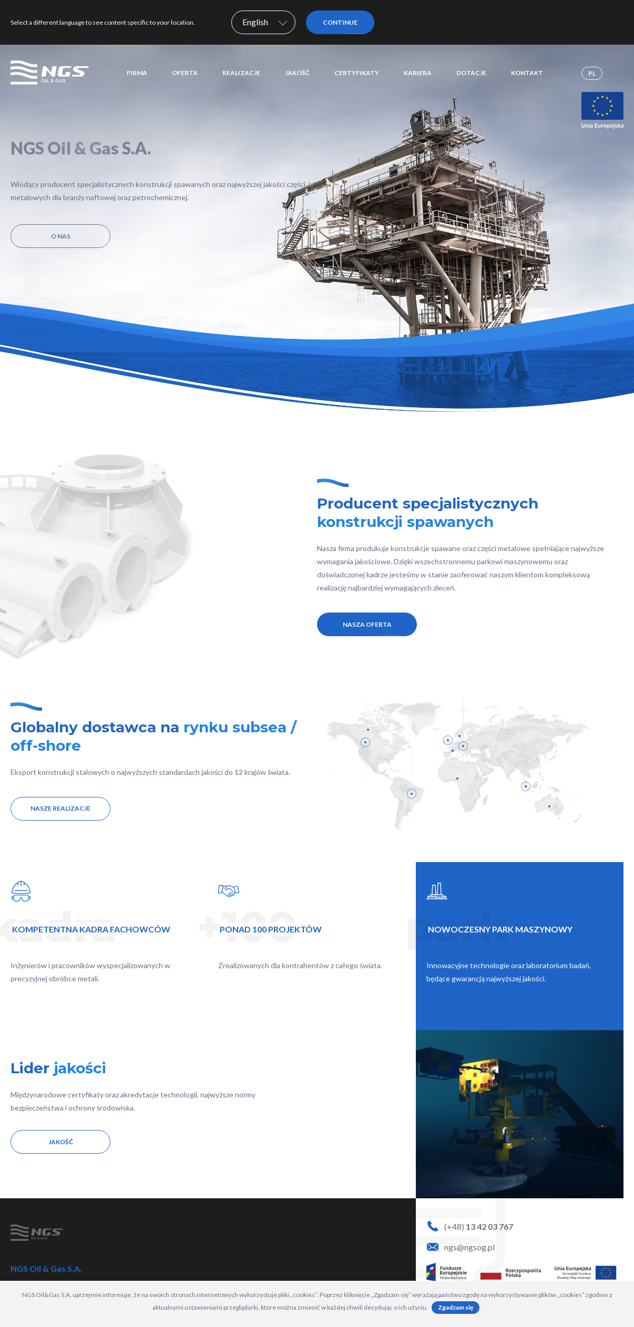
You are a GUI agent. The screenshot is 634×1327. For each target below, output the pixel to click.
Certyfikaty (356, 73)
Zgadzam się (455, 1307)
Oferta (185, 73)
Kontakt (527, 73)
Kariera (418, 73)
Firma (137, 73)
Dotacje (471, 73)
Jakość (297, 73)
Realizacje (241, 73)
